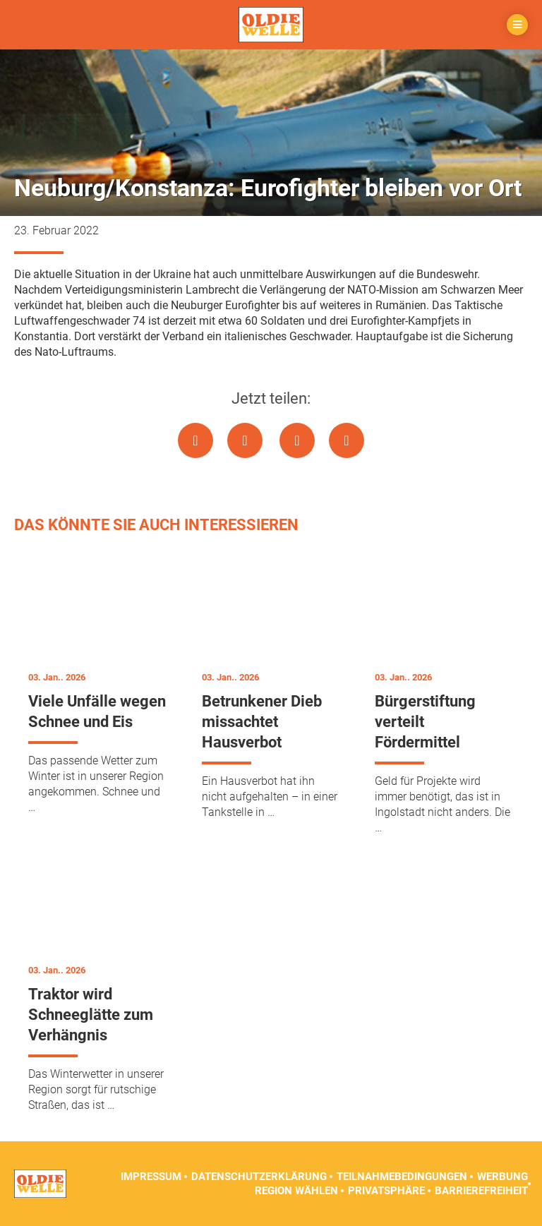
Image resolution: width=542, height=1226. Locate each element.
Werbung (502, 1176)
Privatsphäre (386, 1190)
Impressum (151, 1176)
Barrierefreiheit (481, 1190)
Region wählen (296, 1190)
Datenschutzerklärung (259, 1176)
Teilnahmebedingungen (402, 1176)
